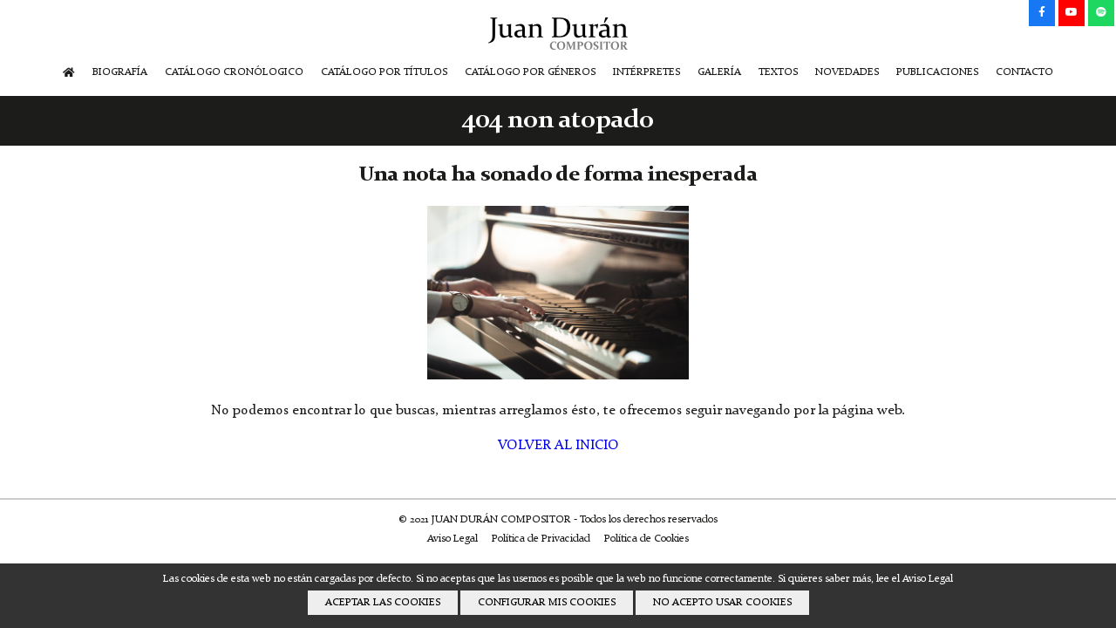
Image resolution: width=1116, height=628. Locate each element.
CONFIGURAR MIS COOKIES (547, 602)
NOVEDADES (847, 72)
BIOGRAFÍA (119, 72)
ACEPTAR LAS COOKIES (382, 602)
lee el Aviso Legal (914, 579)
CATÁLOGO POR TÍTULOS (384, 72)
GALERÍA (719, 72)
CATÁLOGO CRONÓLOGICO (234, 72)
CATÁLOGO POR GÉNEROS (530, 72)
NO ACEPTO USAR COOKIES (722, 602)
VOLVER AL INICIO (558, 446)
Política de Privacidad (541, 539)
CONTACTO (1024, 72)
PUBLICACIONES (937, 72)
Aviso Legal (452, 539)
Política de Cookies (646, 539)
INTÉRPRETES (646, 72)
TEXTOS (778, 72)
